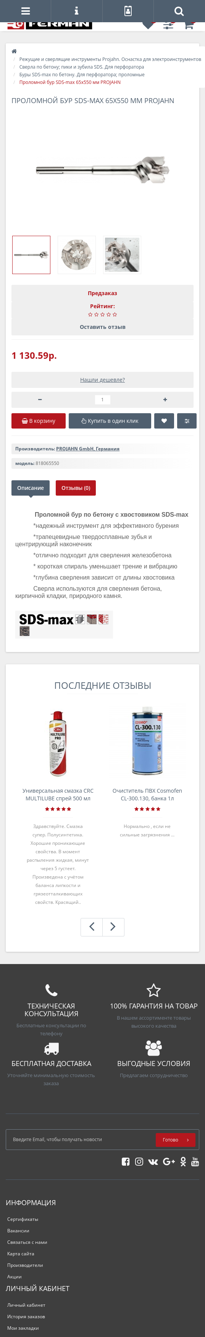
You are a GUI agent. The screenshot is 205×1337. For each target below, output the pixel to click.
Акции (14, 1276)
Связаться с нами (27, 1242)
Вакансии (18, 1230)
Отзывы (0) (75, 487)
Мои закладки (23, 1328)
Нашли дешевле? (102, 379)
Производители (25, 1265)
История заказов (26, 1316)
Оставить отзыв (103, 326)
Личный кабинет (26, 1305)
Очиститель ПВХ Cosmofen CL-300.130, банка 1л (147, 794)
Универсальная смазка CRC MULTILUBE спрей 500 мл (58, 794)
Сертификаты (22, 1219)
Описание (30, 487)
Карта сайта (20, 1253)
